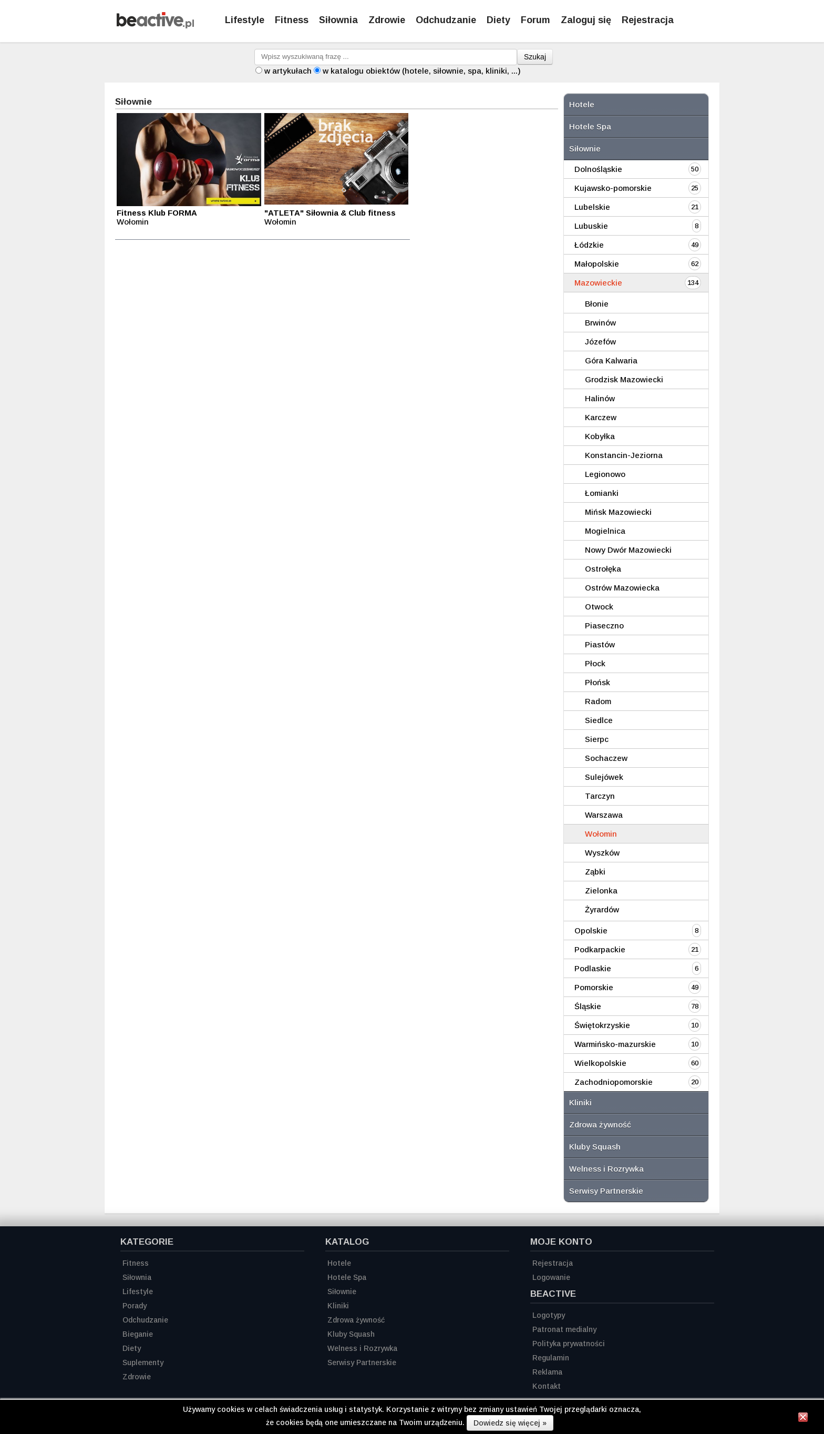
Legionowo (605, 474)
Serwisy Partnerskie (606, 1190)
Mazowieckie (598, 282)
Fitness (291, 20)
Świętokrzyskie (602, 1025)
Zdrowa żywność (600, 1124)
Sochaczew (606, 758)
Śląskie (587, 1006)
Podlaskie (592, 968)
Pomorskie (593, 987)
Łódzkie (589, 244)
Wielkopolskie (600, 1063)
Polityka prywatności (568, 1343)
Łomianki (602, 493)
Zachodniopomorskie (613, 1081)
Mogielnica (605, 530)
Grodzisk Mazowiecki (624, 379)
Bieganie (137, 1334)
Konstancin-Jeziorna (624, 455)
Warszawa (604, 814)
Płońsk (597, 682)
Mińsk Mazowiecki (618, 511)
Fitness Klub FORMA (157, 212)
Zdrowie (386, 20)
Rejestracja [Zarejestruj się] (648, 20)
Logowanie (551, 1277)
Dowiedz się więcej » (510, 1423)
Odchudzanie (446, 20)
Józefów (600, 341)
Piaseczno (604, 625)
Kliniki (580, 1102)
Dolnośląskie (598, 169)
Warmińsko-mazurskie (615, 1044)
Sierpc (597, 739)
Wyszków (602, 852)
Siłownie (585, 148)
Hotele (581, 104)
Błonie (597, 303)
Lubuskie (591, 225)
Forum (535, 20)
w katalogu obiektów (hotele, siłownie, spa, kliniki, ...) (422, 70)
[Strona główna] (155, 25)
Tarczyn (600, 795)
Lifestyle (244, 20)
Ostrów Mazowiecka (622, 587)
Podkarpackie (599, 949)
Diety (498, 20)
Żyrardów (602, 909)
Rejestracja (552, 1263)
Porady (134, 1305)
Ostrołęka (603, 568)
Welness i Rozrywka (606, 1168)
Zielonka (601, 890)
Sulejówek (604, 776)
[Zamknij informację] (803, 1418)
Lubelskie (592, 206)
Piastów (600, 644)
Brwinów (600, 322)
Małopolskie (596, 263)
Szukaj (535, 57)
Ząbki (595, 871)
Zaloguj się (586, 20)
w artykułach (288, 70)
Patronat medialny (564, 1329)
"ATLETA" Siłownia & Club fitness (330, 212)
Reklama (547, 1372)
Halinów (600, 398)
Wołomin (601, 833)
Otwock (599, 606)
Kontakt (546, 1386)
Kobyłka (600, 436)
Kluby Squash (595, 1146)
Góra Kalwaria (611, 360)
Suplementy (142, 1362)
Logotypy (548, 1315)
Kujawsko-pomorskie (613, 188)
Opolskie (590, 930)
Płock (595, 663)
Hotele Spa (590, 126)
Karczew (600, 417)
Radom (598, 701)
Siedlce (599, 720)
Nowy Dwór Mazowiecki (628, 549)
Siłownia (338, 20)
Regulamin (550, 1358)
